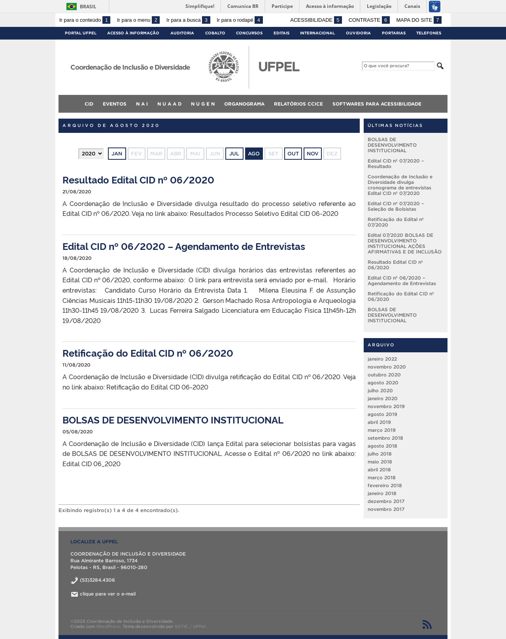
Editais (281, 33)
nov (313, 154)
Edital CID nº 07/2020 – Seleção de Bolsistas (396, 206)
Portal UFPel (80, 33)
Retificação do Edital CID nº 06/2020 (147, 352)
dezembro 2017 (386, 501)
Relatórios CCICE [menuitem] (298, 103)
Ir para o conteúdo (84, 20)
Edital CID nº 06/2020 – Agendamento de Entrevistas (183, 245)
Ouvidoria (358, 33)
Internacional (317, 33)
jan (116, 154)
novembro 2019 (386, 406)
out (293, 154)
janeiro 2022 (382, 358)
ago (254, 154)
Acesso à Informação (133, 33)
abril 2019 (379, 422)
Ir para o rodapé (239, 20)
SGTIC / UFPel (190, 626)
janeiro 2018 (382, 493)
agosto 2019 (382, 414)
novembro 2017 (386, 509)
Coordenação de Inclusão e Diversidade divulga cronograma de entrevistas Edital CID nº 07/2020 (400, 185)
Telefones (428, 33)
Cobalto (215, 33)
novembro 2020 (387, 366)
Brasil (88, 6)
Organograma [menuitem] (244, 103)
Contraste (369, 20)
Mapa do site (419, 20)
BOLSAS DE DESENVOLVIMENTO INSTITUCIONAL (172, 419)
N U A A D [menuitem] (169, 103)
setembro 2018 (385, 437)
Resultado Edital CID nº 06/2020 (138, 179)
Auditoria (182, 33)
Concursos (249, 33)
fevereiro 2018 (385, 485)
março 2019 (382, 430)
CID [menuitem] (89, 103)
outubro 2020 (384, 374)
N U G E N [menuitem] (203, 103)
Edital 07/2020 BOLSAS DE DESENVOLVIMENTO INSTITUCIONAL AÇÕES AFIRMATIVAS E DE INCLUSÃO (405, 243)
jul (234, 154)
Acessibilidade (316, 20)
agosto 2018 (382, 445)
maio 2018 (380, 461)
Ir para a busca (188, 20)
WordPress (108, 626)
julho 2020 (380, 390)
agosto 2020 (383, 382)
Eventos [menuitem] (114, 103)
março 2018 (382, 477)
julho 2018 (380, 453)
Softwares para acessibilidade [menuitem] (376, 103)
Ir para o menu (138, 20)
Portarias (394, 33)
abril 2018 (379, 469)
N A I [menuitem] (142, 103)
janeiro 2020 (383, 398)
